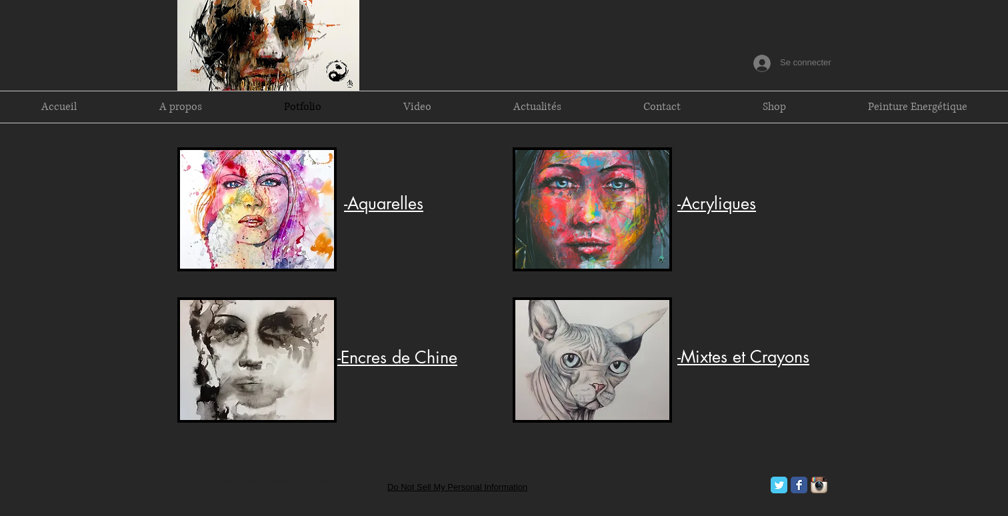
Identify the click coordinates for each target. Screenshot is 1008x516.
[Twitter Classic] (779, 485)
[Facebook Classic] (799, 485)
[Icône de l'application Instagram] (819, 485)
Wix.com (347, 481)
